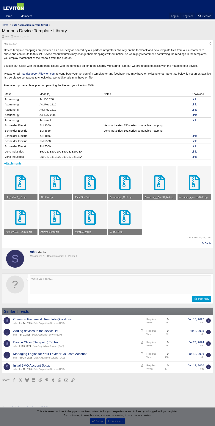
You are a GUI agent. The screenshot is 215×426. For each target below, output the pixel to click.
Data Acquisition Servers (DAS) (49, 323)
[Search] (204, 16)
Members (26, 16)
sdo (7, 36)
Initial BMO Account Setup (31, 365)
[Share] (210, 44)
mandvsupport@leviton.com (38, 73)
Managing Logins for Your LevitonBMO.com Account (50, 354)
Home (8, 16)
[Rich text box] (120, 285)
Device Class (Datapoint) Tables (35, 342)
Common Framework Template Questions (42, 319)
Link (194, 99)
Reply (208, 243)
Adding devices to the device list (35, 331)
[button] (15, 16)
